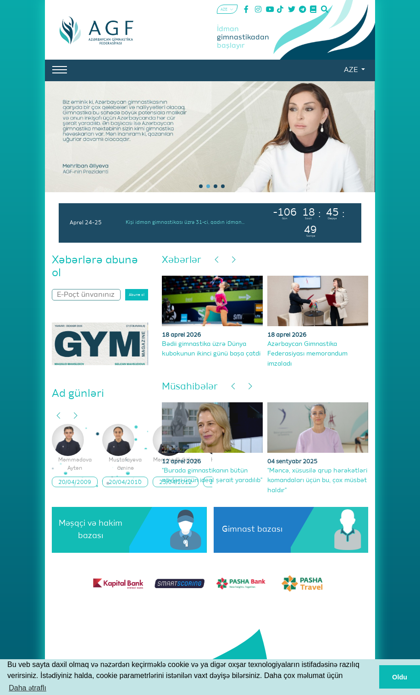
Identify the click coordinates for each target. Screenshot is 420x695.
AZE (351, 70)
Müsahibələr (190, 387)
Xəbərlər (181, 260)
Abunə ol (136, 295)
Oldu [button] (399, 677)
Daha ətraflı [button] (27, 688)
